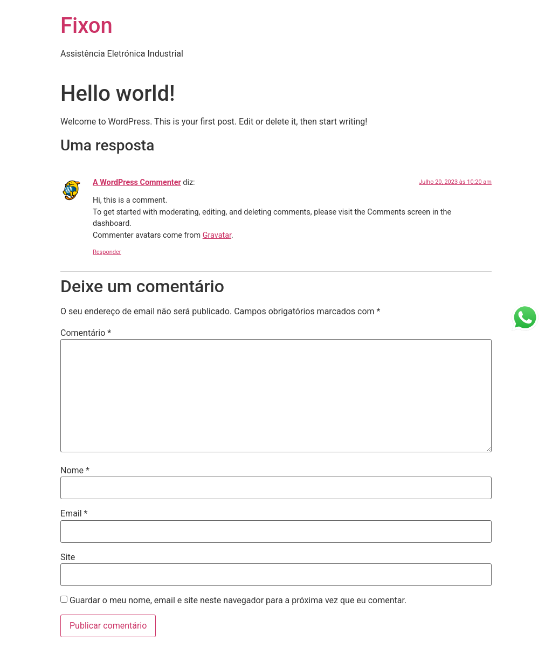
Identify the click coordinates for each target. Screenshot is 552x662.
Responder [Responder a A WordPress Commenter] (107, 252)
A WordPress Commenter (137, 182)
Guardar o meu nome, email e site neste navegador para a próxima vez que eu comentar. (238, 600)
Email (73, 513)
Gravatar (217, 235)
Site (67, 557)
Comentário (85, 333)
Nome (74, 470)
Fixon (86, 25)
